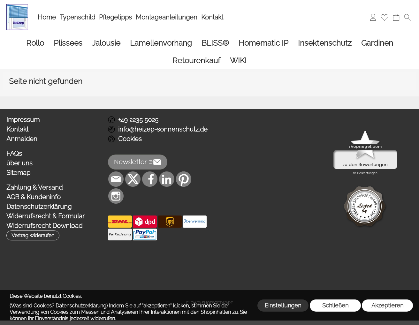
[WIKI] (238, 60)
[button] (407, 17)
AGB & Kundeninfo (33, 197)
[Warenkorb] (396, 17)
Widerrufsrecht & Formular (45, 216)
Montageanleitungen (166, 17)
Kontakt (212, 17)
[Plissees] (68, 43)
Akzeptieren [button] (387, 305)
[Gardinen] (377, 43)
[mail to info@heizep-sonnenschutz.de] (116, 179)
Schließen (335, 305)
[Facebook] (150, 179)
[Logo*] (17, 6)
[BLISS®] (215, 43)
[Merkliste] (384, 17)
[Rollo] (35, 43)
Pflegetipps (115, 17)
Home (47, 17)
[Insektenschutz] (324, 43)
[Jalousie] (106, 43)
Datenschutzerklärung (39, 206)
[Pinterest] (184, 179)
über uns (19, 163)
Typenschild (77, 17)
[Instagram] (116, 196)
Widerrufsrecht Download (44, 226)
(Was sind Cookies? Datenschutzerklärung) (59, 306)
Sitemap (18, 173)
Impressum (23, 120)
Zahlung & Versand (34, 187)
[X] (133, 179)
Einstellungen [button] (283, 305)
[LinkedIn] (167, 179)
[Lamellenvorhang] (161, 43)
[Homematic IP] (263, 43)
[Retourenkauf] (196, 60)
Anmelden (21, 139)
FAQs (14, 153)
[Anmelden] (373, 17)
